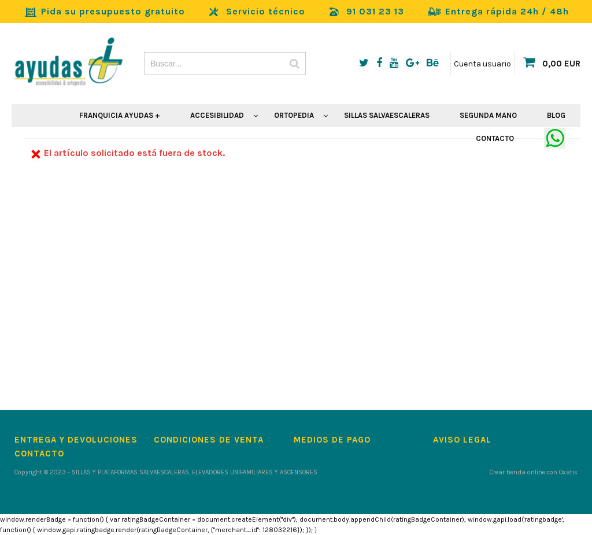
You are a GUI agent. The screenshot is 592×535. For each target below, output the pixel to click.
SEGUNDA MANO (488, 115)
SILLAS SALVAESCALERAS (387, 115)
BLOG (556, 115)
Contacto (39, 453)
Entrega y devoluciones (76, 439)
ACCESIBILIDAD (217, 115)
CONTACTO (495, 138)
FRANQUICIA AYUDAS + (119, 115)
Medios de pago (332, 439)
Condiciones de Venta (209, 439)
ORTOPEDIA (294, 115)
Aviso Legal (462, 439)
